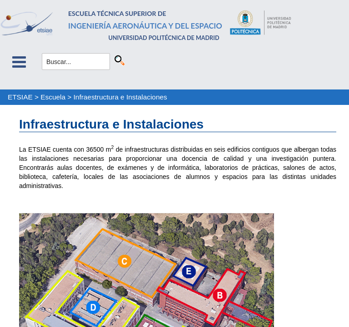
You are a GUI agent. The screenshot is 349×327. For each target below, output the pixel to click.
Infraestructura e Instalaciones (120, 97)
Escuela (52, 97)
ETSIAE (20, 97)
